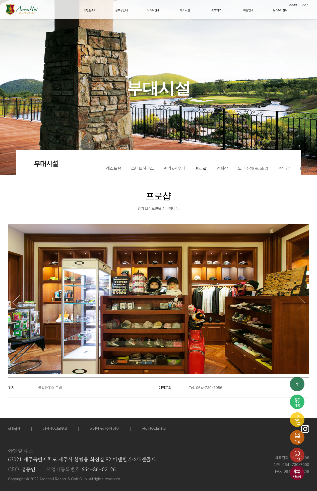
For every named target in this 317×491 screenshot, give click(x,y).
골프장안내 (121, 10)
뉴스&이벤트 (280, 10)
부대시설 (185, 10)
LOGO (22, 9)
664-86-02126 (99, 469)
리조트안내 (153, 10)
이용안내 (248, 10)
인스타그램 (305, 429)
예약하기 (217, 10)
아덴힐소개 (90, 10)
